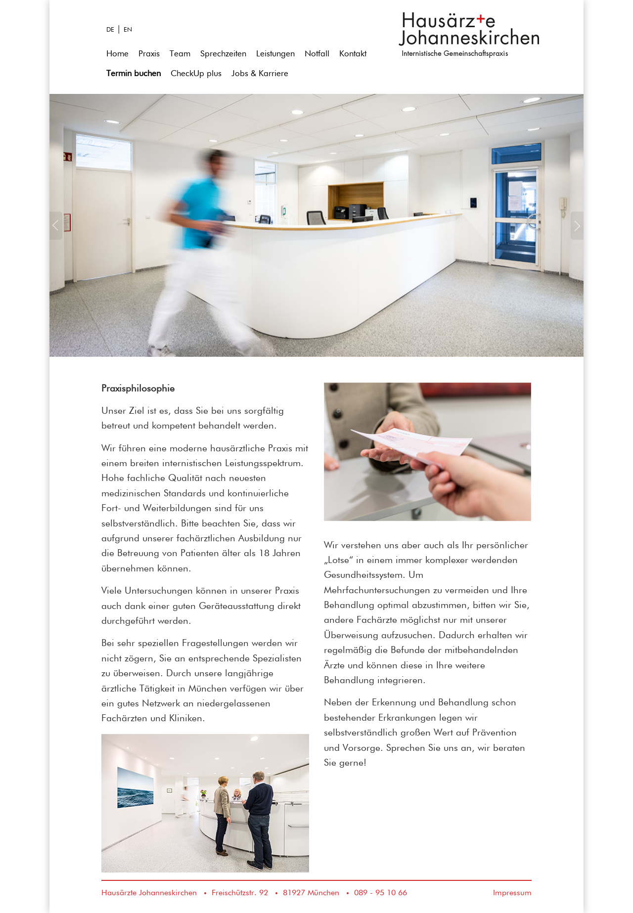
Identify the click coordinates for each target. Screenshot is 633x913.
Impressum (512, 893)
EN (128, 30)
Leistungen (275, 54)
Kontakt (352, 54)
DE (110, 30)
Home (117, 54)
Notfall (317, 54)
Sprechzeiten (223, 54)
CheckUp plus (196, 74)
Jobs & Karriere (259, 74)
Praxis (149, 54)
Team (180, 54)
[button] (55, 284)
